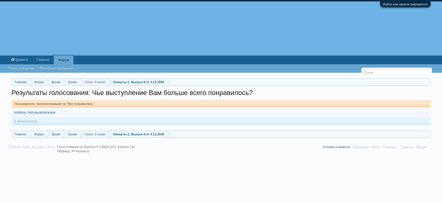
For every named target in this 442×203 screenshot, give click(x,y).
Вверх (421, 147)
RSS (431, 147)
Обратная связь (366, 147)
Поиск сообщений (21, 68)
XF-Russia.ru (80, 151)
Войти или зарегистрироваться (405, 4)
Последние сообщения (56, 68)
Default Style (19, 147)
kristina (20, 112)
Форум (63, 60)
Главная (42, 60)
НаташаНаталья (42, 112)
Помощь (390, 147)
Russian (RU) (43, 147)
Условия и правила (336, 147)
